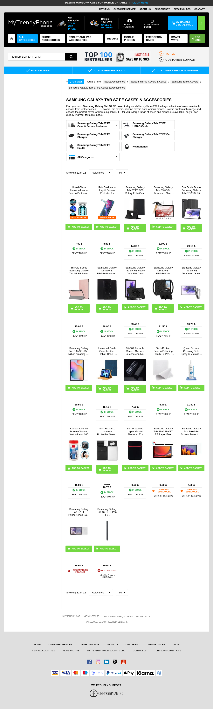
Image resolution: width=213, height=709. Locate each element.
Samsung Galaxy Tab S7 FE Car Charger (152, 136)
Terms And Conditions (168, 650)
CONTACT (199, 9)
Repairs (112, 38)
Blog (176, 644)
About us (112, 644)
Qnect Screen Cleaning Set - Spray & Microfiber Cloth (191, 351)
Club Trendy (162, 9)
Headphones (140, 146)
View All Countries (43, 650)
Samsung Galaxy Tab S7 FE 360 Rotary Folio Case (135, 190)
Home (37, 644)
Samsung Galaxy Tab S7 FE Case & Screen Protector (93, 125)
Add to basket (135, 228)
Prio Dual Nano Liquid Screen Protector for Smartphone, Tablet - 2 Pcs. (106, 190)
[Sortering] (101, 172)
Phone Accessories (51, 38)
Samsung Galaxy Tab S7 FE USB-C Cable (149, 125)
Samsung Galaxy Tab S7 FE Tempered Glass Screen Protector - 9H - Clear (191, 270)
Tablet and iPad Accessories (80, 38)
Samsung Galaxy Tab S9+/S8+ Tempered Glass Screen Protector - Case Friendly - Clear (163, 190)
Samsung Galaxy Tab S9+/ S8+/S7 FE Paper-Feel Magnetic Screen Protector (163, 431)
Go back (77, 81)
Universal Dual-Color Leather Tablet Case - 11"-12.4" (107, 351)
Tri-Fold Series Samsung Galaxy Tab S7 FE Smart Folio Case (79, 270)
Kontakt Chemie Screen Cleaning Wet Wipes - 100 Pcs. (79, 431)
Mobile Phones (129, 38)
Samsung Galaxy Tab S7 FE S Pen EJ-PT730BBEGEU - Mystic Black (107, 512)
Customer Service (124, 9)
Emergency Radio (154, 38)
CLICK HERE (140, 2)
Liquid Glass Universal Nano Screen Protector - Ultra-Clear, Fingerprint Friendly (79, 190)
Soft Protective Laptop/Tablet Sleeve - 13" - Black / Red (135, 431)
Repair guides (182, 9)
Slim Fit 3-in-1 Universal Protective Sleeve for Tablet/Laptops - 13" (107, 431)
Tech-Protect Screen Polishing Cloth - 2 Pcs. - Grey (163, 351)
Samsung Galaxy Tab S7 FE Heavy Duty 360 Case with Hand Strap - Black (135, 270)
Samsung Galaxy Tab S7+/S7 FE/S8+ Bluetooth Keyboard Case (107, 270)
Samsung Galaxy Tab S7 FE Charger (93, 136)
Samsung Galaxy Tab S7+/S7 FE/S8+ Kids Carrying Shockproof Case (163, 270)
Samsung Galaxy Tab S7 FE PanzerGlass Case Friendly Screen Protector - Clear (78, 512)
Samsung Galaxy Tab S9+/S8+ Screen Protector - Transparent (191, 431)
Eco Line (196, 38)
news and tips (71, 650)
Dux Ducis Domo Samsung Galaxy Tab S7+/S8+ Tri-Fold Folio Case (191, 190)
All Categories (27, 38)
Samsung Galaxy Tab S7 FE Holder (93, 146)
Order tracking (89, 644)
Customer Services (60, 644)
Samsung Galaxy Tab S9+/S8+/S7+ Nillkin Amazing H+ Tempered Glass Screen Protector (79, 351)
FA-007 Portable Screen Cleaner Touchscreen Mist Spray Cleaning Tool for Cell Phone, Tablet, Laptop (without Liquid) (135, 351)
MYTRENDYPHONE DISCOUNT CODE (106, 650)
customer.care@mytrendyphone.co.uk (126, 616)
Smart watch (175, 38)
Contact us (140, 650)
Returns (104, 9)
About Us (145, 9)
